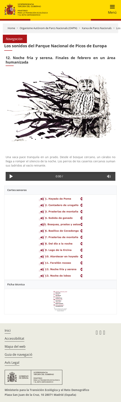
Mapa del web (15, 346)
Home (11, 28)
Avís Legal (12, 362)
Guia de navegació (18, 354)
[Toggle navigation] (111, 9)
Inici (8, 330)
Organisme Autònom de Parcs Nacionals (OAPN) (48, 28)
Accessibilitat (14, 338)
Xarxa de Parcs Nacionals (97, 28)
